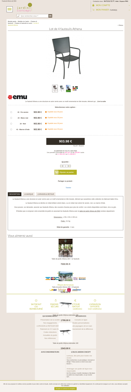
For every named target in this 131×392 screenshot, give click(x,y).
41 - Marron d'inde (23, 129)
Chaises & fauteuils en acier (23, 23)
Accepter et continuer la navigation (65, 388)
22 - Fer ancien (23, 112)
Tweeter (68, 188)
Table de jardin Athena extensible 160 (65, 343)
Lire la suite (101, 101)
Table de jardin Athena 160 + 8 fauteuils (65, 287)
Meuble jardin (12, 21)
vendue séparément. (97, 211)
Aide (116, 1)
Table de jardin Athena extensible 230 (65, 315)
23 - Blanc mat (23, 118)
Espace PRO (124, 1)
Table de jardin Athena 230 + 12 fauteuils (65, 259)
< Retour (120, 25)
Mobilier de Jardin (23, 21)
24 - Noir (23, 124)
